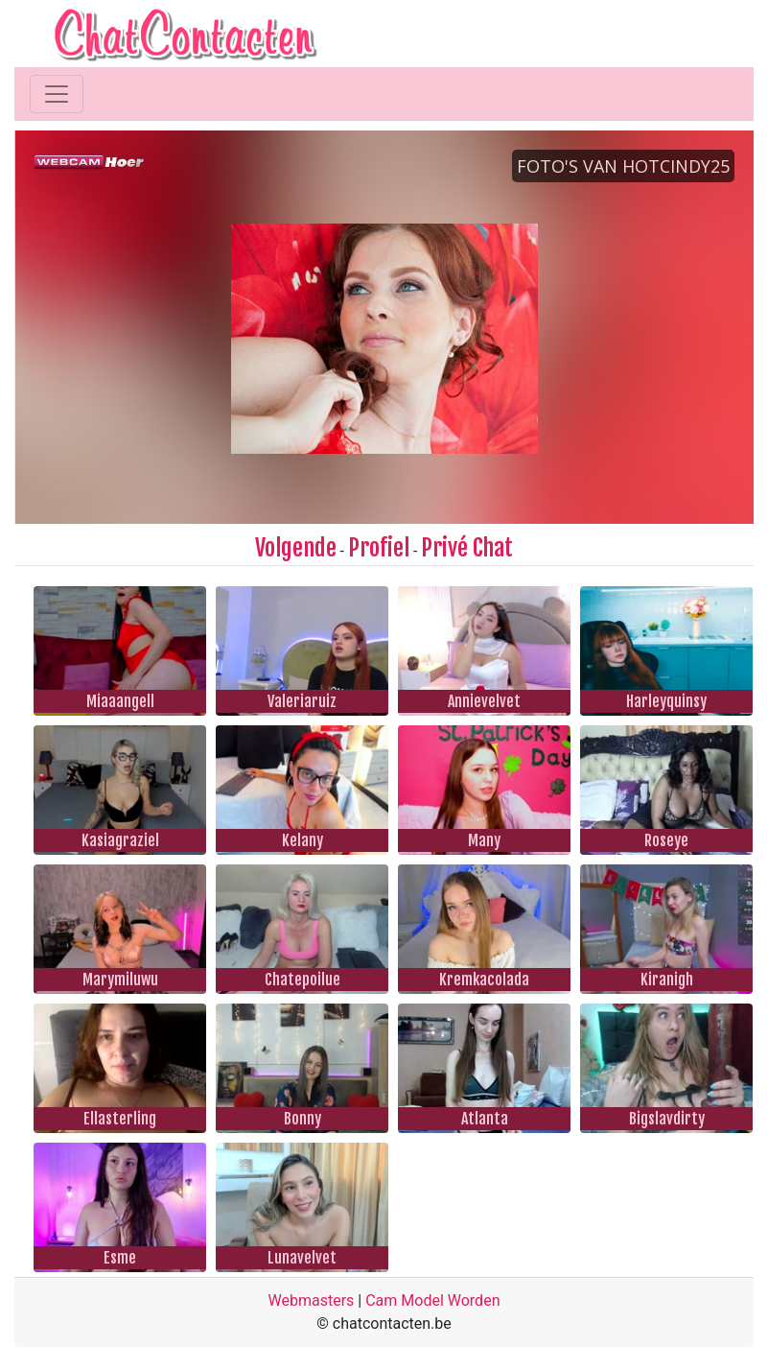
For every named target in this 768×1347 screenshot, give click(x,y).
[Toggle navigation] (56, 94)
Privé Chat (467, 547)
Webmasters (311, 1300)
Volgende (296, 547)
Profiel (378, 547)
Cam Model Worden (432, 1300)
